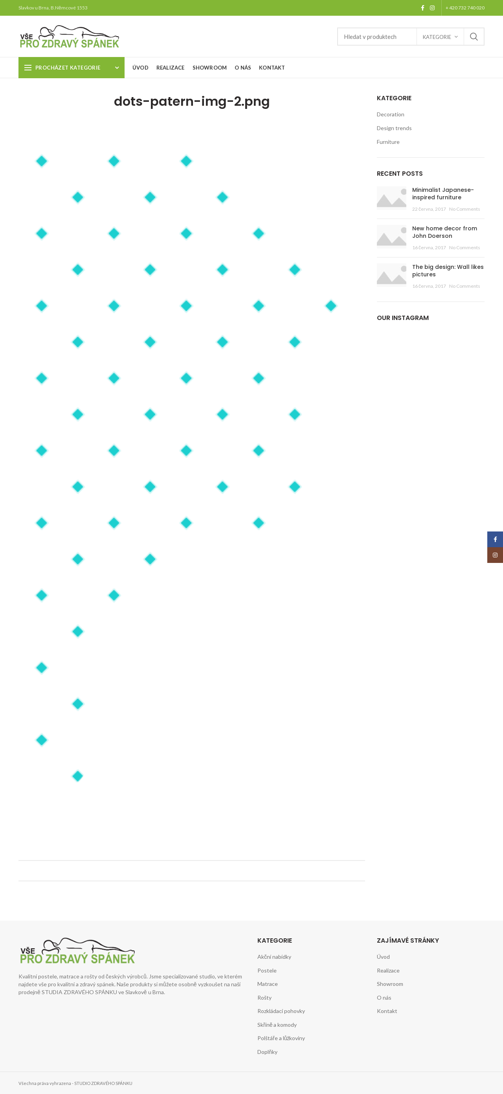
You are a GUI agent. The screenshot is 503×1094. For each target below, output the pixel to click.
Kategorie (437, 37)
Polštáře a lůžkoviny (281, 1038)
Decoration (390, 114)
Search (474, 37)
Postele (267, 970)
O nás (384, 997)
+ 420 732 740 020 (465, 8)
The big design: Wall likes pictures (448, 271)
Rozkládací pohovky (281, 1011)
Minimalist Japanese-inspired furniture (443, 194)
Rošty (264, 997)
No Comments (464, 209)
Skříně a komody (277, 1024)
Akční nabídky (274, 956)
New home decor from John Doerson (444, 232)
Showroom (390, 983)
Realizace (388, 970)
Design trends (394, 128)
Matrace (267, 983)
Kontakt (387, 1011)
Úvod (383, 956)
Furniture (388, 141)
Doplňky (267, 1051)
